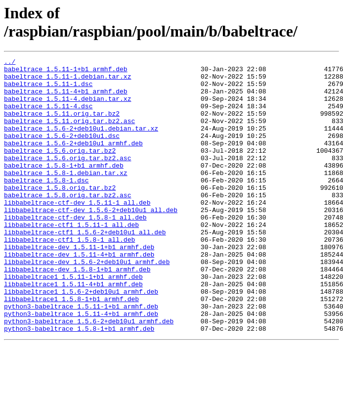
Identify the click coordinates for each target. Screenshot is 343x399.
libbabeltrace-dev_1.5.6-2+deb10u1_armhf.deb (87, 303)
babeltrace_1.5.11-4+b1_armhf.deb (66, 98)
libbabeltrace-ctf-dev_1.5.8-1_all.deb (75, 249)
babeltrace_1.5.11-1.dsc (48, 89)
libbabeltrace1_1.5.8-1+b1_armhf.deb (71, 347)
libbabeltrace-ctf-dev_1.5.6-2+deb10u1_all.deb (90, 240)
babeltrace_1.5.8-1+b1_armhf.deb (64, 187)
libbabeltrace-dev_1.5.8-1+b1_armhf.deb (77, 312)
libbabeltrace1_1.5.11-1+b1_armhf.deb (73, 320)
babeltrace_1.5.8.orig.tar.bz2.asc (67, 223)
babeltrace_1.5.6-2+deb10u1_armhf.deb (73, 160)
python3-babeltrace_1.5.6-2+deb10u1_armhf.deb (88, 374)
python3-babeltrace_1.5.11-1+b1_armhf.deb (81, 356)
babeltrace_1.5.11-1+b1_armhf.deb (66, 71)
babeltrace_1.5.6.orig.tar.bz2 (60, 169)
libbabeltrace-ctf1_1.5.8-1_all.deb (69, 276)
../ (9, 62)
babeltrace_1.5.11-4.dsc (48, 116)
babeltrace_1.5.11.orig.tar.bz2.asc (69, 134)
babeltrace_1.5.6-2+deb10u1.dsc (62, 151)
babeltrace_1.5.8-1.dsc (46, 205)
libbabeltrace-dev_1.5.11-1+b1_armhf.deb (79, 285)
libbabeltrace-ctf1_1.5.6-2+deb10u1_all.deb (85, 267)
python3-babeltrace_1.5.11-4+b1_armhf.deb (81, 365)
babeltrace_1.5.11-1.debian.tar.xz (67, 80)
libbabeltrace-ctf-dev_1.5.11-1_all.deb (77, 231)
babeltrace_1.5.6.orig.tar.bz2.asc (67, 178)
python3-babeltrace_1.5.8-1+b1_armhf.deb (79, 383)
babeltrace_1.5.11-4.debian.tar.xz (67, 107)
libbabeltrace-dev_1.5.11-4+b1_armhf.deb (79, 294)
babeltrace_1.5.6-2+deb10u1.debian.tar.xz (81, 142)
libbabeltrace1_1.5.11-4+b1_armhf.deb (73, 329)
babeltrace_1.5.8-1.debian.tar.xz (66, 196)
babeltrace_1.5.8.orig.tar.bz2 (60, 214)
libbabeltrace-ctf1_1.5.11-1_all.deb (71, 258)
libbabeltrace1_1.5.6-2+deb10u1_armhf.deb (81, 338)
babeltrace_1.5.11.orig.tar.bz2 (62, 125)
